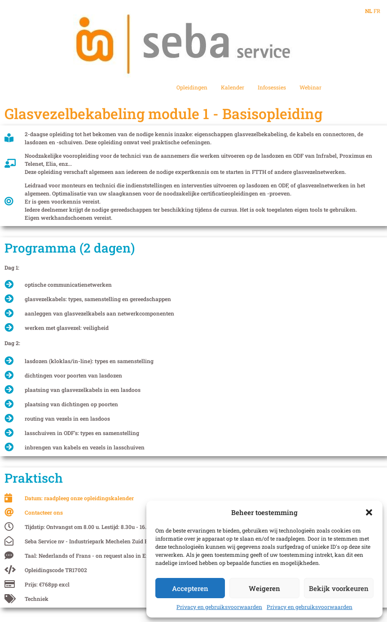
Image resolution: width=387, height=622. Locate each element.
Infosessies (272, 87)
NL (368, 10)
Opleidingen (191, 87)
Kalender (232, 87)
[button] (369, 512)
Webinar (310, 87)
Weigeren (264, 588)
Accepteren (190, 588)
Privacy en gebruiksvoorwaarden (219, 606)
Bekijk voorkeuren (339, 588)
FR (377, 10)
